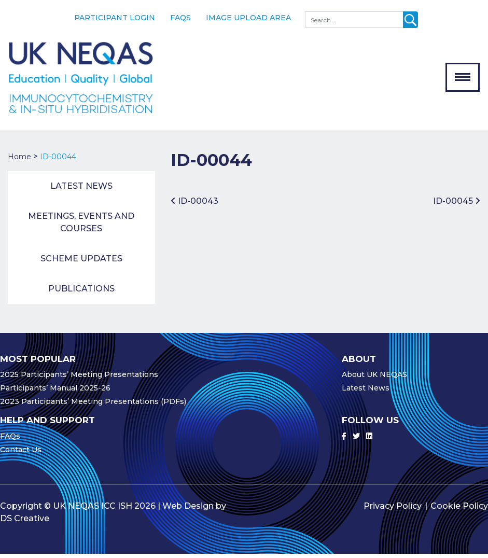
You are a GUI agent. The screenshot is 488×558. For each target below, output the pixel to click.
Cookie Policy (459, 510)
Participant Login (114, 17)
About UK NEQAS (374, 378)
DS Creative (24, 522)
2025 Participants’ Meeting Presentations (79, 378)
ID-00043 (194, 205)
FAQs (180, 17)
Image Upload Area (248, 17)
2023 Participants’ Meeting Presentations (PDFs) (93, 405)
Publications (81, 293)
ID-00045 (456, 205)
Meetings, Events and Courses (81, 226)
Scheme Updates (81, 263)
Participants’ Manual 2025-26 (55, 392)
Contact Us (20, 453)
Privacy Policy (393, 510)
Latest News (81, 190)
